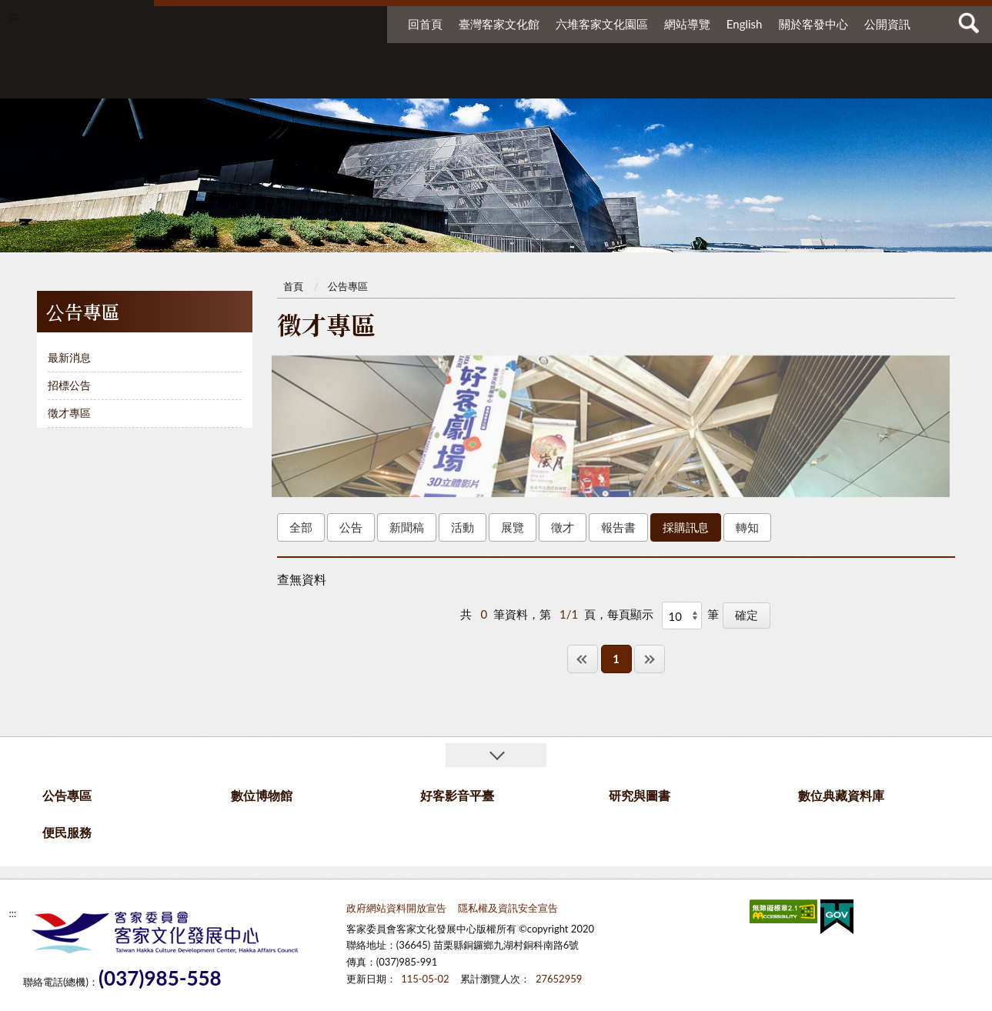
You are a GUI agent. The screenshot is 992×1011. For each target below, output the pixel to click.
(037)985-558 (160, 978)
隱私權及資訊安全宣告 (508, 908)
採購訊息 (686, 527)
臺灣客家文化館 (499, 24)
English (744, 24)
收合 (496, 755)
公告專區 (351, 82)
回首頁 (425, 24)
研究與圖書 (663, 82)
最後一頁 (649, 659)
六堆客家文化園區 (602, 24)
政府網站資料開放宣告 (396, 908)
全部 (300, 527)
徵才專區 (69, 412)
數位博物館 (460, 82)
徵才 (562, 527)
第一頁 (582, 659)
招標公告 (69, 385)
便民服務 (871, 82)
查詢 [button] (969, 23)
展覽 (512, 527)
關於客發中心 (813, 24)
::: (14, 15)
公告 (350, 527)
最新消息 (69, 357)
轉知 (747, 527)
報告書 (618, 527)
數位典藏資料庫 (777, 82)
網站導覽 (687, 24)
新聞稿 (406, 527)
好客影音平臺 (568, 82)
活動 (462, 527)
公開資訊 (887, 24)
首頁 (293, 286)
